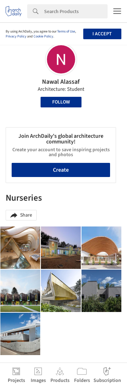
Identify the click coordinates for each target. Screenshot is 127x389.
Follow (61, 102)
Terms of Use (66, 31)
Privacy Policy (16, 36)
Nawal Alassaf (61, 81)
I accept (102, 33)
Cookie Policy (43, 36)
